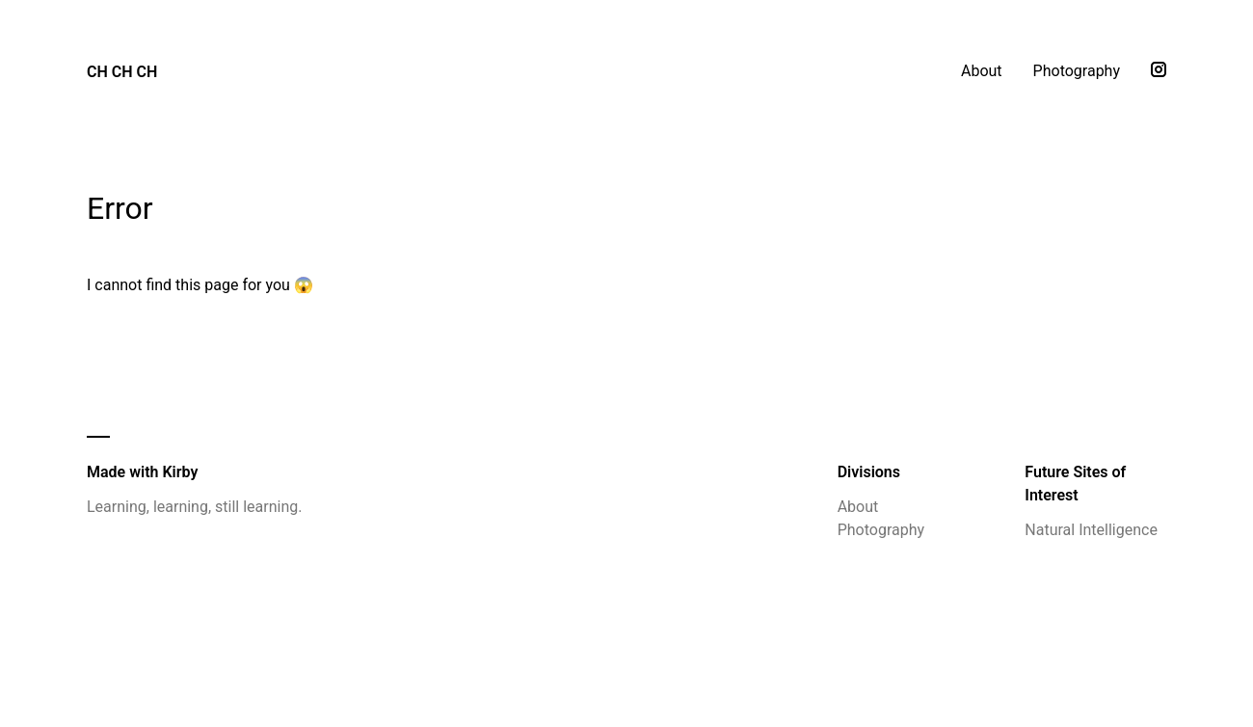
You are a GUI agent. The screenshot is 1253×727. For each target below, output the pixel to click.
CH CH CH (122, 72)
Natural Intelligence (1091, 530)
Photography (1076, 71)
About (981, 71)
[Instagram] (1158, 71)
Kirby (180, 472)
